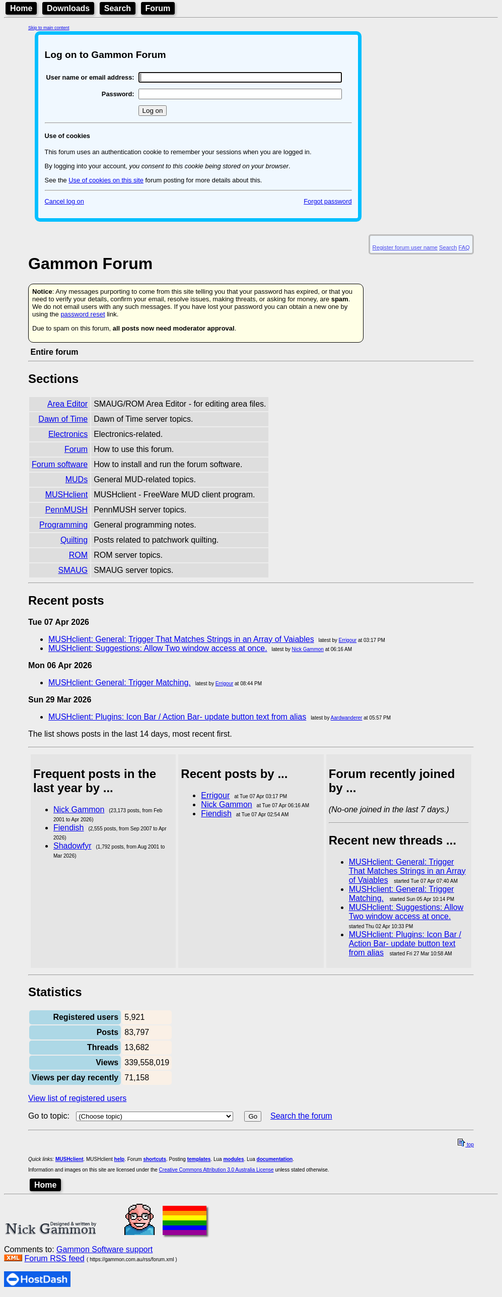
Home (21, 8)
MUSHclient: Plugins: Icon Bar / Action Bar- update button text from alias (177, 716)
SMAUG (73, 570)
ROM (78, 555)
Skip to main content (48, 27)
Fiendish (68, 827)
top (466, 1144)
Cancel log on (64, 201)
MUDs (76, 479)
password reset (82, 314)
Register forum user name (405, 247)
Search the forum (301, 1116)
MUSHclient (66, 494)
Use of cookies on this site (106, 180)
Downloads (68, 8)
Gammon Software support (104, 1249)
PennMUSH (66, 509)
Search (117, 8)
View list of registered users (77, 1098)
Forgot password (327, 201)
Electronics (68, 434)
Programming (63, 525)
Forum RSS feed (54, 1258)
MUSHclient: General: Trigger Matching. (119, 682)
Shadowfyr (72, 845)
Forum (158, 8)
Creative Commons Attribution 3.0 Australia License (216, 1170)
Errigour (348, 640)
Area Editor (67, 404)
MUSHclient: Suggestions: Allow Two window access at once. (157, 648)
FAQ (464, 247)
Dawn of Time (63, 419)
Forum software (60, 464)
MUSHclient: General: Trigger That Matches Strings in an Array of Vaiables (181, 639)
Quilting (74, 540)
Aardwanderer (347, 718)
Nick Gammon (308, 649)
